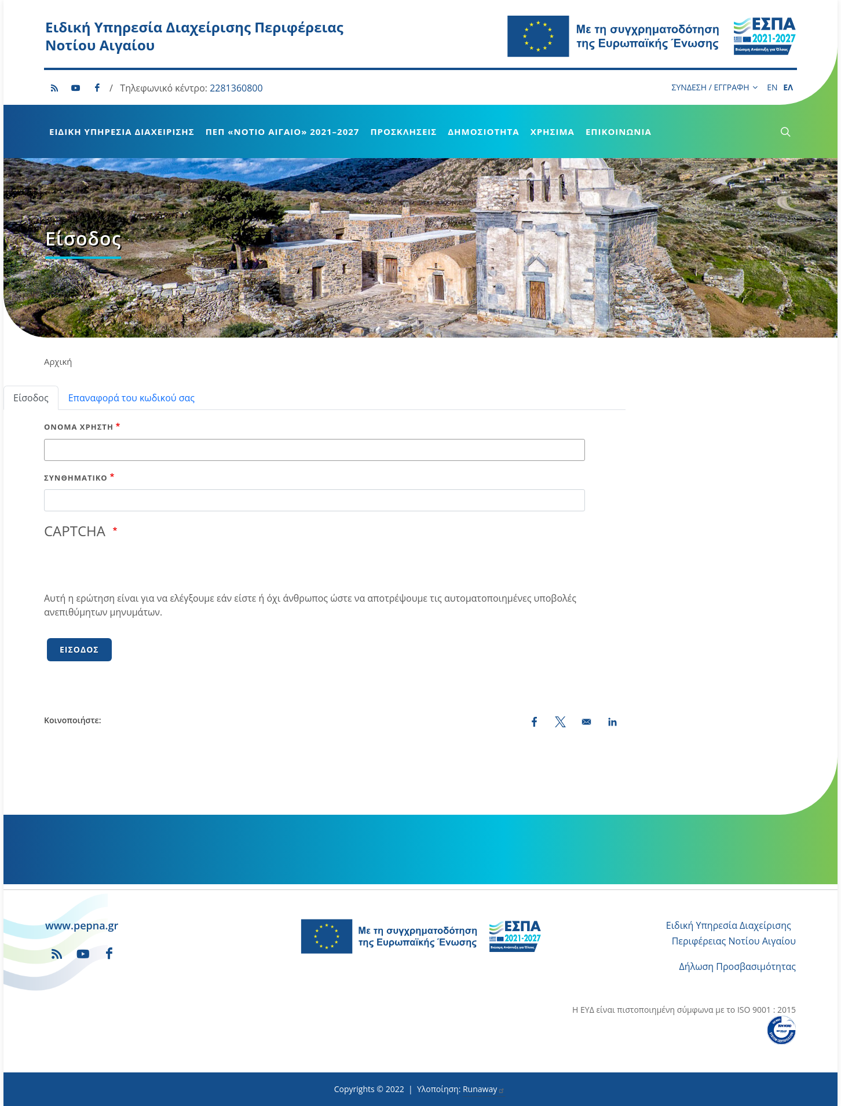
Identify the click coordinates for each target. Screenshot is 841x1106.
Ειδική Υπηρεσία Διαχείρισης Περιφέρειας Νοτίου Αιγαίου (194, 35)
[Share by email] (586, 722)
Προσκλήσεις (403, 131)
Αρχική (58, 361)
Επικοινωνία (619, 131)
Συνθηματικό (76, 478)
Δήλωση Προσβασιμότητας (737, 966)
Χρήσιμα (553, 131)
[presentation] (132, 568)
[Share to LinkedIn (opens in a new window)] (612, 722)
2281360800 (236, 88)
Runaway (484, 1088)
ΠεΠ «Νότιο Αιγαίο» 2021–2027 (283, 131)
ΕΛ (788, 87)
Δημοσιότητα (483, 131)
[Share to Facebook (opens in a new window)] (534, 722)
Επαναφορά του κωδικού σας (131, 397)
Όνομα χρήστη (79, 427)
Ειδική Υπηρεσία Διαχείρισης (122, 131)
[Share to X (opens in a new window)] (560, 722)
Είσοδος (31, 397)
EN (772, 87)
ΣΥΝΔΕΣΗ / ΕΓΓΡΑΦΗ (715, 87)
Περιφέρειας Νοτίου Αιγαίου (734, 941)
